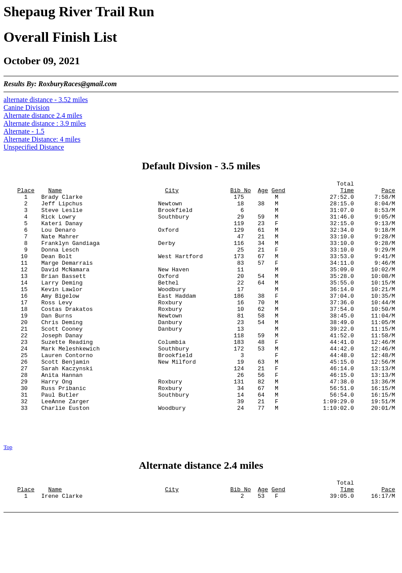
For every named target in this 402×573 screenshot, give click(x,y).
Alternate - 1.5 (24, 131)
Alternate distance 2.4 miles (43, 115)
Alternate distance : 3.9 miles (45, 123)
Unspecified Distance (34, 147)
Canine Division (26, 107)
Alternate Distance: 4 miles (42, 139)
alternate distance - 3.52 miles (46, 99)
